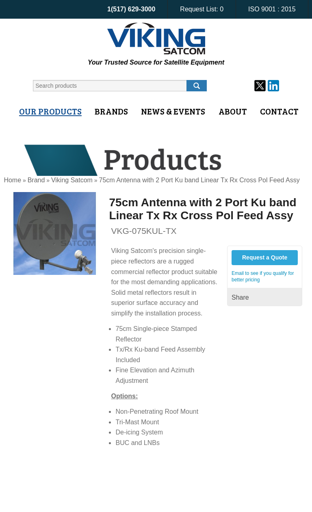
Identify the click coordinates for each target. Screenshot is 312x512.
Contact (279, 111)
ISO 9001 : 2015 (272, 9)
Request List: (201, 9)
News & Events (173, 111)
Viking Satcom (72, 180)
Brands (111, 111)
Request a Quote (264, 257)
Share (240, 297)
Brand (36, 180)
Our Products (50, 111)
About (233, 111)
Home (12, 180)
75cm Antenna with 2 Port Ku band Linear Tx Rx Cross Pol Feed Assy (199, 180)
